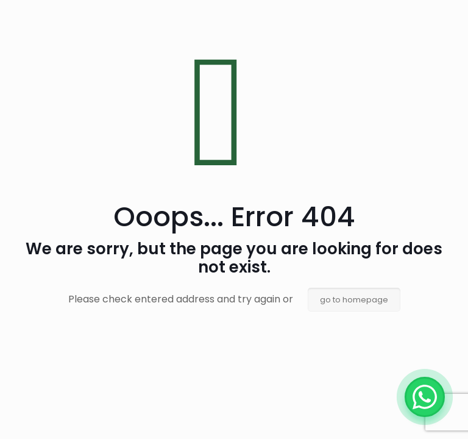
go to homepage (354, 299)
